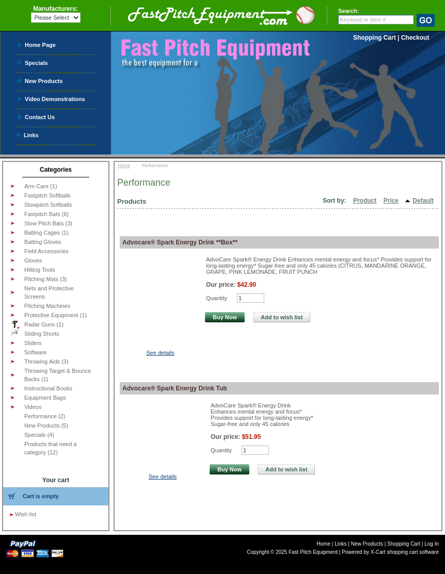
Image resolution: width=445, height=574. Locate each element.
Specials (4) (39, 435)
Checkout (415, 37)
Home (124, 165)
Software (35, 352)
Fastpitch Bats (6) (46, 214)
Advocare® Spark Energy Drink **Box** (179, 242)
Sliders (33, 343)
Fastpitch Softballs (47, 195)
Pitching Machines (47, 306)
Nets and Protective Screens (49, 292)
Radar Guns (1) (37, 324)
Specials (36, 62)
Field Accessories (46, 251)
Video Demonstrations (55, 99)
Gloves (33, 260)
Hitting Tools (39, 270)
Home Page (40, 44)
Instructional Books (48, 388)
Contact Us (40, 117)
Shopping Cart (374, 37)
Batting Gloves (42, 242)
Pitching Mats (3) (45, 279)
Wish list (25, 514)
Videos (32, 407)
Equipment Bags (45, 398)
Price (391, 200)
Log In (431, 544)
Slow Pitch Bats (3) (48, 223)
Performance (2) (44, 416)
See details (160, 353)
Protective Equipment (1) (55, 315)
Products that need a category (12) (50, 448)
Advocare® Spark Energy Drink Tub (174, 388)
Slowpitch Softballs (48, 205)
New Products (43, 81)
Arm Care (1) (40, 186)
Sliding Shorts (35, 333)
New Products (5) (46, 425)
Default (423, 200)
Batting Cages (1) (46, 232)
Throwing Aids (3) (46, 361)
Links (31, 135)
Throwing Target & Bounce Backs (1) (57, 375)
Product (364, 200)
